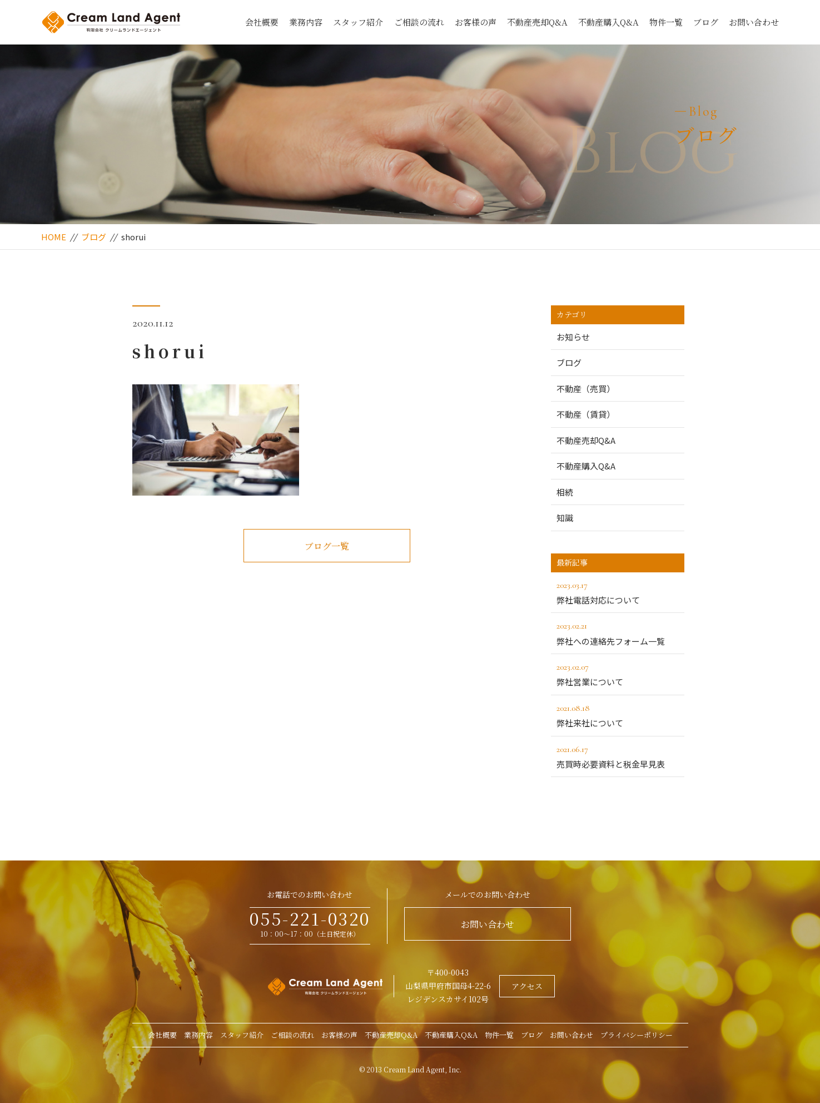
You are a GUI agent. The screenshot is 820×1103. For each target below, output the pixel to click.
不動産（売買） (585, 388)
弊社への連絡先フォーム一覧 (617, 632)
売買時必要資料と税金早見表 (617, 756)
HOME (53, 237)
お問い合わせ (754, 22)
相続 (564, 492)
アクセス (527, 986)
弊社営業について (617, 673)
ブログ (705, 22)
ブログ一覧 (327, 546)
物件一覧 (666, 22)
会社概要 (262, 22)
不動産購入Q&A (608, 22)
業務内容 (305, 22)
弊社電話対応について (617, 592)
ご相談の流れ (419, 22)
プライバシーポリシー (636, 1035)
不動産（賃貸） (585, 414)
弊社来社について (617, 715)
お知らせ (573, 337)
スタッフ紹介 (358, 22)
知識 (564, 517)
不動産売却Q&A (537, 22)
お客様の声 (475, 22)
